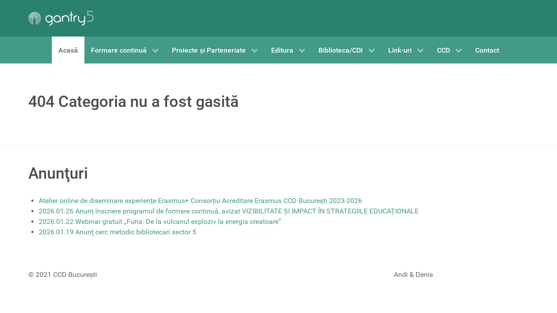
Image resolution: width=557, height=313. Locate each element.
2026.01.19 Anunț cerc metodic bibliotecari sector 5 (117, 232)
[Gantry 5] (61, 18)
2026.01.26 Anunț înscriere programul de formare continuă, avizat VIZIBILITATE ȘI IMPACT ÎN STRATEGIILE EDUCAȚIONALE (229, 211)
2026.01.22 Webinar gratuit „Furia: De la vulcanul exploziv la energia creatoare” (160, 221)
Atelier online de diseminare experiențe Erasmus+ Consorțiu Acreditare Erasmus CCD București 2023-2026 (200, 200)
